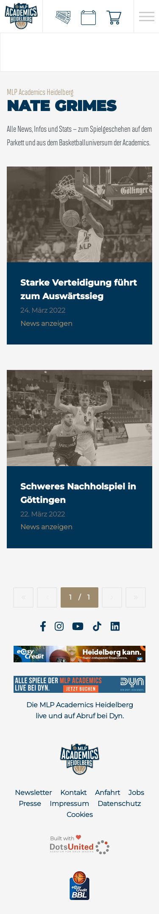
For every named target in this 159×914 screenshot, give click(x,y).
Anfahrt (107, 793)
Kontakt (73, 793)
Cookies (80, 815)
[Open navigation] (146, 16)
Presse (30, 804)
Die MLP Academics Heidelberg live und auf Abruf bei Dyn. (79, 710)
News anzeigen (46, 323)
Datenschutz (119, 804)
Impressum (69, 804)
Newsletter (33, 793)
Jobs (136, 793)
